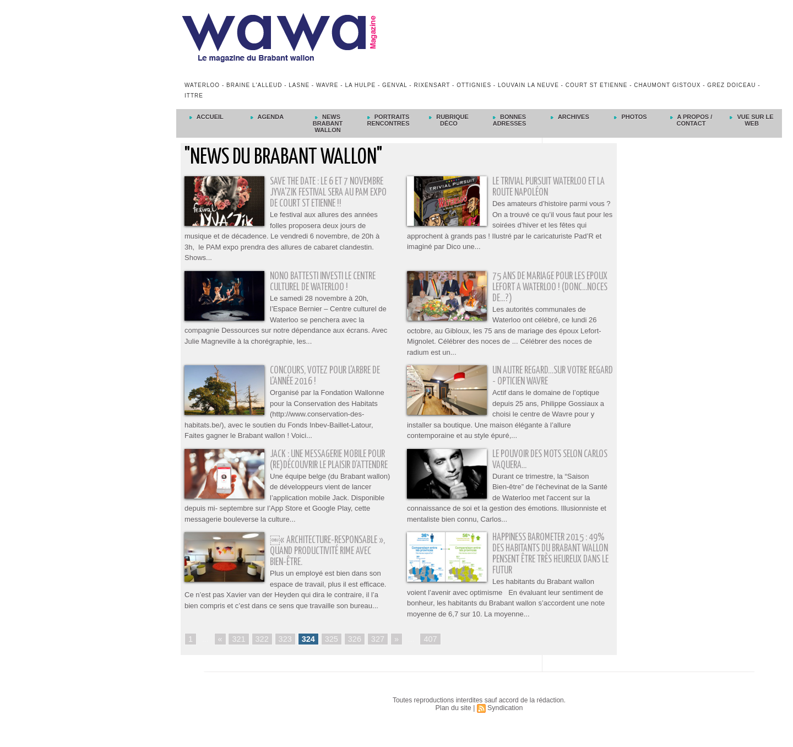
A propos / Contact (691, 120)
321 (238, 650)
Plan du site (454, 720)
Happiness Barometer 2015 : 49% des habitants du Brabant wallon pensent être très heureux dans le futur (551, 565)
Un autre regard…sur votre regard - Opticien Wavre (542, 376)
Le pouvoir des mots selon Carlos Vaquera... (539, 459)
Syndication (504, 720)
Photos (630, 116)
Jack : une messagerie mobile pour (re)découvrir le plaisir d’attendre (322, 465)
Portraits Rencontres (388, 120)
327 (374, 650)
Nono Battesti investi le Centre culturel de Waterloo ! (327, 282)
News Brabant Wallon (328, 123)
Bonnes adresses (509, 120)
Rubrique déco (449, 120)
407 (426, 650)
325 (329, 650)
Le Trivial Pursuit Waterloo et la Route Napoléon (548, 187)
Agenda (267, 116)
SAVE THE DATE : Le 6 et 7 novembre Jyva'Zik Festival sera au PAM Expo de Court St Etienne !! (329, 192)
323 (283, 650)
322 (260, 650)
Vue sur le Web (751, 120)
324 (306, 650)
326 (351, 650)
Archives (570, 116)
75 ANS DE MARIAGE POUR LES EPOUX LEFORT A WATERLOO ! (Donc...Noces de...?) (552, 287)
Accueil (206, 116)
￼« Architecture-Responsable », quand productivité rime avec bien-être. (328, 563)
